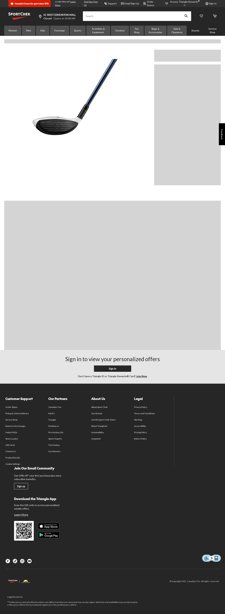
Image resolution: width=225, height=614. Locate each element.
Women (12, 30)
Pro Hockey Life (55, 432)
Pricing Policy (140, 432)
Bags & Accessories (155, 30)
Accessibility (140, 426)
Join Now (141, 376)
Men (28, 30)
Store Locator (11, 438)
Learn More (21, 514)
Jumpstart (96, 438)
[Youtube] (29, 561)
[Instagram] (22, 561)
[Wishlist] (201, 16)
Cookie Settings (12, 464)
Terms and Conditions (144, 413)
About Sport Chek (99, 407)
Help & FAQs (11, 432)
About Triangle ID (99, 426)
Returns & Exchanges (15, 426)
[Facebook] (8, 561)
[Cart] (215, 16)
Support (110, 3)
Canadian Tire (55, 407)
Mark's (51, 413)
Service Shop (212, 30)
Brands (195, 30)
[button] (186, 16)
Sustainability (97, 432)
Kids (42, 30)
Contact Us (10, 451)
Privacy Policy (140, 407)
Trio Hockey (54, 445)
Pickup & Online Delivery (17, 413)
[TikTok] (15, 561)
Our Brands (96, 413)
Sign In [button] (211, 3)
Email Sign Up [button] (130, 3)
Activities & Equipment (98, 30)
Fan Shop (137, 30)
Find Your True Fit (91, 3)
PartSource (53, 426)
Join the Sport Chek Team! (103, 419)
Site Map (138, 419)
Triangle (52, 419)
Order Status (11, 407)
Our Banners (54, 451)
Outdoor (120, 30)
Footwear (59, 30)
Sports (77, 30)
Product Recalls (12, 457)
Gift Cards (10, 445)
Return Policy (140, 438)
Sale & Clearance (176, 30)
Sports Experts (55, 438)
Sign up (21, 486)
